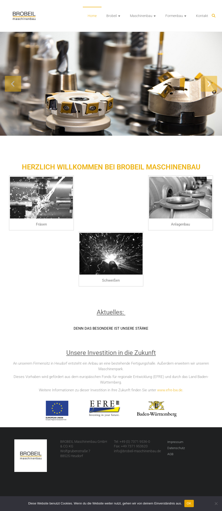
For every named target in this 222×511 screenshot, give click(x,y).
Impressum (175, 442)
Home (92, 16)
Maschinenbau (141, 16)
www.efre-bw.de (169, 390)
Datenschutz (176, 448)
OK (189, 503)
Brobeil (111, 16)
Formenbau (174, 16)
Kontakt (202, 16)
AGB (170, 454)
